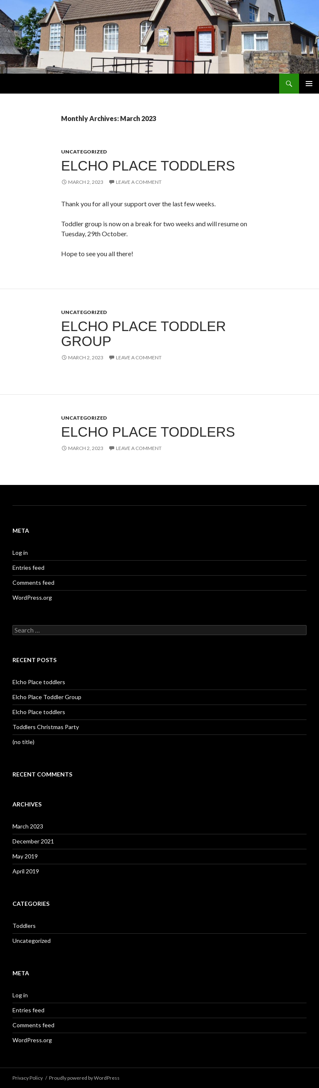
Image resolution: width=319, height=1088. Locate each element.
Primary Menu (309, 84)
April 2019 (25, 871)
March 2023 (27, 826)
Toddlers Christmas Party (45, 726)
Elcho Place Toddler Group (143, 334)
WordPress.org (32, 597)
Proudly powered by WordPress (84, 1078)
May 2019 (25, 856)
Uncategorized (84, 151)
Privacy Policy (27, 1078)
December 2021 (33, 841)
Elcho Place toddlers (148, 165)
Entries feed (28, 567)
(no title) (23, 741)
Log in (20, 552)
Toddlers (24, 925)
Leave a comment (139, 182)
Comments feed (33, 582)
